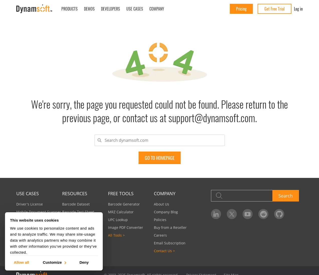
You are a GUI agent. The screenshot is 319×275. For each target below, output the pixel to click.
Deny (84, 262)
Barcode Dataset (76, 204)
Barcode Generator (124, 204)
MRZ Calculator (121, 212)
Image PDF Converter (125, 227)
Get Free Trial (274, 9)
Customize (54, 262)
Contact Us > (164, 250)
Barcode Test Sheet (78, 212)
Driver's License (29, 204)
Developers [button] (110, 9)
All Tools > (116, 235)
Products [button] (69, 9)
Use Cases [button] (134, 9)
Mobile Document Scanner (38, 212)
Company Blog (166, 212)
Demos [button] (89, 9)
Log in (298, 9)
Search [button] (285, 196)
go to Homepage (159, 158)
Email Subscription (169, 243)
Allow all (21, 262)
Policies (160, 219)
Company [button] (156, 9)
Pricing (241, 9)
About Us (161, 204)
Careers (160, 235)
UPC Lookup (118, 219)
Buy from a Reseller (170, 227)
